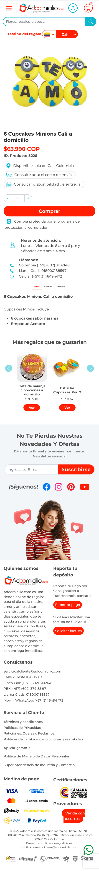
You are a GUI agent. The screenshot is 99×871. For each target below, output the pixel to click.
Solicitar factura (68, 635)
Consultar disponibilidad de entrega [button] (43, 184)
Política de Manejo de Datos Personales (37, 760)
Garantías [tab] (45, 288)
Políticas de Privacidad (22, 732)
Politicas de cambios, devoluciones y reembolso (43, 743)
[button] (7, 198)
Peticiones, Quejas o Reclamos (29, 737)
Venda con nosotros (74, 820)
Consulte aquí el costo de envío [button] (39, 174)
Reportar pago (67, 608)
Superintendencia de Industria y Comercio (39, 769)
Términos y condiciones (23, 726)
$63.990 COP (22, 149)
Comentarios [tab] (72, 288)
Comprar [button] (49, 211)
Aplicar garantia (17, 752)
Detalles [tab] (21, 288)
